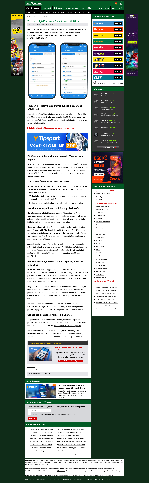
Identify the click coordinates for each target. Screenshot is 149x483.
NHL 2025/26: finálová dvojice (109, 142)
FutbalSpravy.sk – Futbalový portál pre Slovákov (71, 448)
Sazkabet (69, 12)
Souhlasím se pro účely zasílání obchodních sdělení (53, 414)
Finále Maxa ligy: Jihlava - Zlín (109, 116)
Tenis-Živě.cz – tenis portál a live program (41, 438)
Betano (42, 12)
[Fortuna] (17, 75)
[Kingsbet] (132, 75)
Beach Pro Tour (100, 274)
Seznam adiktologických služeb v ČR (64, 475)
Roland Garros (100, 237)
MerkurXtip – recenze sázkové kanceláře (107, 302)
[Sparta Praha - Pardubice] (97, 95)
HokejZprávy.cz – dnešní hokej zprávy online (42, 435)
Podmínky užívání (55, 479)
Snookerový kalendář (101, 268)
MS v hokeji (99, 218)
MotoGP (98, 249)
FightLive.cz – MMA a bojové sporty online (41, 429)
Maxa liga (98, 231)
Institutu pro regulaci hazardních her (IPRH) (75, 462)
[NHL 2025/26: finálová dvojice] (97, 141)
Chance (48, 12)
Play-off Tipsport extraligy (103, 221)
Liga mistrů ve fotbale (102, 209)
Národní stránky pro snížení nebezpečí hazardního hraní (99, 475)
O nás (26, 479)
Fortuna (28, 12)
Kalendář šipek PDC (101, 259)
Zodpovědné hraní (110, 462)
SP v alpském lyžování (102, 256)
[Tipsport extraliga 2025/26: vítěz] (97, 128)
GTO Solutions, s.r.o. (106, 479)
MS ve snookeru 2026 (107, 135)
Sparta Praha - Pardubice (108, 96)
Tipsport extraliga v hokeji (103, 194)
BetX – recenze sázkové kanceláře (105, 306)
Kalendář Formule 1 (101, 200)
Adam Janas (49, 24)
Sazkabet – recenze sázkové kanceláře (106, 293)
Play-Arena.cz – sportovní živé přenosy (41, 444)
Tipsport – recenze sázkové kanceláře (106, 287)
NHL (97, 225)
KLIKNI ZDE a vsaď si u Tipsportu (70, 361)
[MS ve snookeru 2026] (97, 134)
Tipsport (35, 12)
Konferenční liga (100, 215)
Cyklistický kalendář (101, 262)
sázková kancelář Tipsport (51, 164)
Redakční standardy (42, 479)
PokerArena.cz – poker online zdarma (40, 448)
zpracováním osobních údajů (47, 414)
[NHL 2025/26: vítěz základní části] (97, 121)
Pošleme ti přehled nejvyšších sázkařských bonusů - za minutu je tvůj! (56, 407)
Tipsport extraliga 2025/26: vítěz (110, 129)
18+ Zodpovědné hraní (91, 479)
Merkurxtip (77, 12)
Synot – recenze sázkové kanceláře (105, 299)
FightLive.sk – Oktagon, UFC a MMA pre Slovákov (72, 441)
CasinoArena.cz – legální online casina (41, 454)
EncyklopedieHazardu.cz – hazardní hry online (71, 429)
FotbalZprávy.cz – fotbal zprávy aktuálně (41, 432)
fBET (89, 12)
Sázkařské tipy (99, 89)
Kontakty (32, 479)
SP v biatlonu (99, 253)
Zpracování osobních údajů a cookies (72, 479)
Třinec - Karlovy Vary (107, 109)
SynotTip (55, 12)
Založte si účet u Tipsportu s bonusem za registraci (51, 128)
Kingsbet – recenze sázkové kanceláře (106, 309)
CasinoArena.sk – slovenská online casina (70, 451)
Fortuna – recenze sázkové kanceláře (106, 284)
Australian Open (100, 234)
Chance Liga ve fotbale (102, 197)
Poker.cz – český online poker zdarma (40, 451)
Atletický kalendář (100, 265)
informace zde (61, 471)
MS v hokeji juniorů (101, 228)
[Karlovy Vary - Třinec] (97, 101)
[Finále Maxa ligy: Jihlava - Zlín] (97, 114)
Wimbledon (99, 240)
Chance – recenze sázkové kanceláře (106, 296)
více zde (61, 369)
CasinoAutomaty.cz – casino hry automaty (69, 432)
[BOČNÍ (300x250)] (107, 182)
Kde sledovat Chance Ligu (103, 206)
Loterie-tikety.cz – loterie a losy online (68, 435)
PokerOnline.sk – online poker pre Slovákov (70, 454)
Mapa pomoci (79, 475)
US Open (98, 243)
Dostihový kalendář (101, 278)
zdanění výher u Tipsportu (41, 239)
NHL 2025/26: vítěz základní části (110, 122)
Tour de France (100, 246)
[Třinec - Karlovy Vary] (97, 108)
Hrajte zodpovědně (31, 367)
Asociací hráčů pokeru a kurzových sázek (37, 464)
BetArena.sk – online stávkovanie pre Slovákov (71, 438)
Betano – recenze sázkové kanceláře (106, 290)
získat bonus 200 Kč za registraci (67, 326)
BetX (84, 12)
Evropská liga (99, 212)
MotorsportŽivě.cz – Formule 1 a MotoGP (41, 441)
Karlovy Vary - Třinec (107, 102)
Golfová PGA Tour (101, 271)
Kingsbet (62, 12)
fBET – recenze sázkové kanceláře (105, 312)
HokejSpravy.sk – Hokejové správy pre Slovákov (71, 444)
